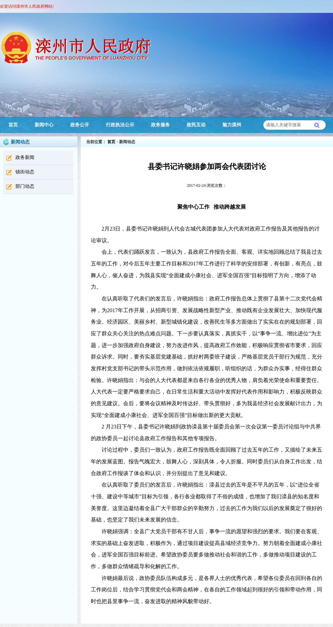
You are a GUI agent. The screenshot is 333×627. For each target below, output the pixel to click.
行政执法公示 (120, 124)
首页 (13, 124)
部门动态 (24, 186)
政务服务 (160, 124)
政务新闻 (24, 157)
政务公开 (79, 124)
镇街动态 (24, 171)
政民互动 (196, 124)
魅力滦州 (231, 124)
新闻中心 (44, 124)
